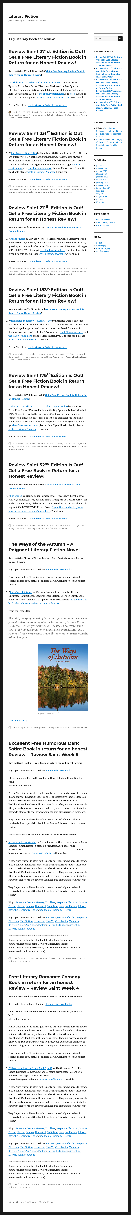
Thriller (71, 917)
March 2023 (101, 174)
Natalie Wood (102, 139)
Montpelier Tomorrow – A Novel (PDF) (31, 320)
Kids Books (62, 925)
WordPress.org (102, 251)
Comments (103, 248)
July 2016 (100, 199)
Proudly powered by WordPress (39, 1202)
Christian (73, 902)
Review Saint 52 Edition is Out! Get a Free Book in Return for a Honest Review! (45, 470)
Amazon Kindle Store (43, 853)
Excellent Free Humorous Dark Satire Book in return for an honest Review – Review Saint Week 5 (48, 748)
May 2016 (100, 202)
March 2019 (101, 180)
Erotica (31, 902)
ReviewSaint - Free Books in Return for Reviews (33, 186)
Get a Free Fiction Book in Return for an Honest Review (109, 108)
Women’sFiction (29, 910)
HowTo (67, 910)
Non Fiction (26, 921)
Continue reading (17, 720)
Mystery (40, 902)
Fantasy (30, 906)
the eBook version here (51, 93)
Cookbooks (45, 910)
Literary (82, 906)
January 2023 (102, 177)
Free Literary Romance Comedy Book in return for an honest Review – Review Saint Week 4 (44, 982)
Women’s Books (26, 928)
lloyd (15, 112)
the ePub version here (39, 168)
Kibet (15, 727)
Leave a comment (38, 115)
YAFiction (52, 906)
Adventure (14, 910)
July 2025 (100, 165)
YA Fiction (31, 925)
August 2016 (101, 196)
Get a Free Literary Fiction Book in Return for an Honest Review (39, 192)
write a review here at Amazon (53, 97)
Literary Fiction (23, 16)
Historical (40, 906)
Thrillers (50, 902)
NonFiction (71, 906)
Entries (101, 246)
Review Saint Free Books (59, 569)
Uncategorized (78, 354)
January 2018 (102, 185)
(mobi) (42, 1068)
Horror (21, 906)
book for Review (39, 112)
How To (50, 921)
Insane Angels (17, 238)
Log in (99, 243)
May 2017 (100, 194)
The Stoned (16, 496)
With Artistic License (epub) (23, 1068)
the (47, 105)
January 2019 (102, 182)
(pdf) (49, 1068)
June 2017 (100, 191)
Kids (61, 906)
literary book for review (77, 112)
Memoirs (58, 910)
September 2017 (103, 188)
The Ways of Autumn (21, 592)
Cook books (61, 921)
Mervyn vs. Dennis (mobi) (22, 842)
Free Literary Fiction (56, 112)
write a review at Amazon (41, 172)
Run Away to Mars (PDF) (24, 153)
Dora (15, 958)
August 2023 (101, 171)
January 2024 (102, 168)
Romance (21, 902)
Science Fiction (16, 925)
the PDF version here (71, 332)
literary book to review (18, 115)
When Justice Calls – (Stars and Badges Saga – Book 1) (39, 406)
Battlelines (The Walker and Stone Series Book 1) (36, 82)
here (72, 93)
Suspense (61, 902)
